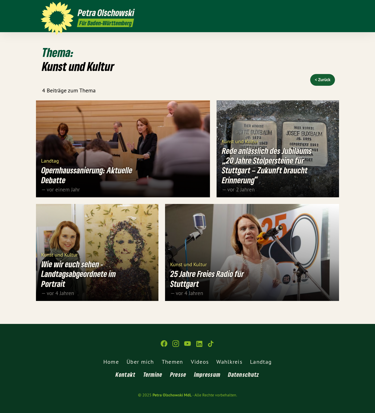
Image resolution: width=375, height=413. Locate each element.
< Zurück (322, 79)
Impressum (207, 374)
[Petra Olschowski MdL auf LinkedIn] (324, 7)
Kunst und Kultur (240, 141)
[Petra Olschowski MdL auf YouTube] (316, 7)
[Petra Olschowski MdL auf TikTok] (331, 7)
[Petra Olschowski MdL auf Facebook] (301, 7)
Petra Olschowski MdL (172, 395)
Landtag (50, 160)
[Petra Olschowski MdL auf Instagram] (308, 7)
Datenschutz (243, 374)
